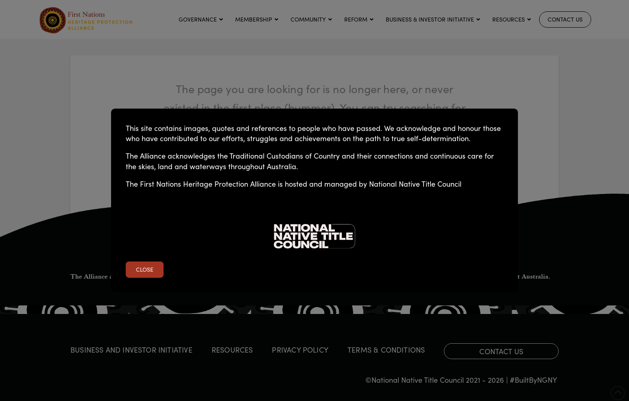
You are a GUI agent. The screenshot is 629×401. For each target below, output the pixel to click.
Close (144, 269)
